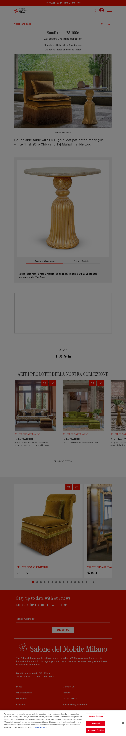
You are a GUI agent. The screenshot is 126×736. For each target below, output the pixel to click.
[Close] (123, 723)
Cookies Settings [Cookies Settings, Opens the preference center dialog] (95, 716)
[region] (63, 723)
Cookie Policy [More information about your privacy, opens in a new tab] (40, 727)
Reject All (96, 723)
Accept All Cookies (96, 730)
